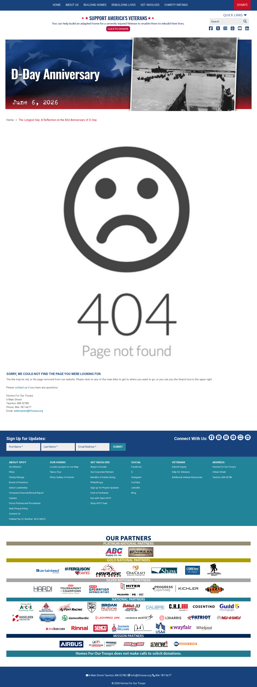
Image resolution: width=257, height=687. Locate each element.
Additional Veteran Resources (187, 477)
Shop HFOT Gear (98, 503)
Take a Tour (55, 472)
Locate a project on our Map (64, 466)
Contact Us (14, 513)
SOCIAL (136, 462)
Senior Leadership (18, 487)
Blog (133, 492)
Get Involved (150, 5)
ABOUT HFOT (17, 462)
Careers (13, 498)
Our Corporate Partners (102, 472)
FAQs (11, 472)
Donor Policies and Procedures (24, 503)
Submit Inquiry (179, 466)
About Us (72, 5)
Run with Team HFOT (100, 498)
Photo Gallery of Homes (62, 477)
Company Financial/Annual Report (26, 492)
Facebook (136, 466)
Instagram (136, 477)
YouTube (135, 482)
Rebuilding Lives (123, 5)
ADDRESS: (218, 462)
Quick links (233, 15)
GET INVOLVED (100, 462)
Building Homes (95, 5)
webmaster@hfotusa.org (28, 410)
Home (57, 5)
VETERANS (178, 462)
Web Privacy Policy (18, 508)
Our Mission (15, 466)
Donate (242, 5)
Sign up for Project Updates (104, 487)
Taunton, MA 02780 (222, 477)
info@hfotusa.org (141, 675)
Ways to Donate (98, 466)
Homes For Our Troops (224, 466)
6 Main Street (219, 472)
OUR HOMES (58, 462)
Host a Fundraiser (99, 492)
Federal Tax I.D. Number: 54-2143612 (27, 519)
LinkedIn (135, 487)
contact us (21, 387)
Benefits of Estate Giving (102, 477)
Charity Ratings (176, 5)
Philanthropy (96, 482)
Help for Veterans (181, 472)
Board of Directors (18, 482)
